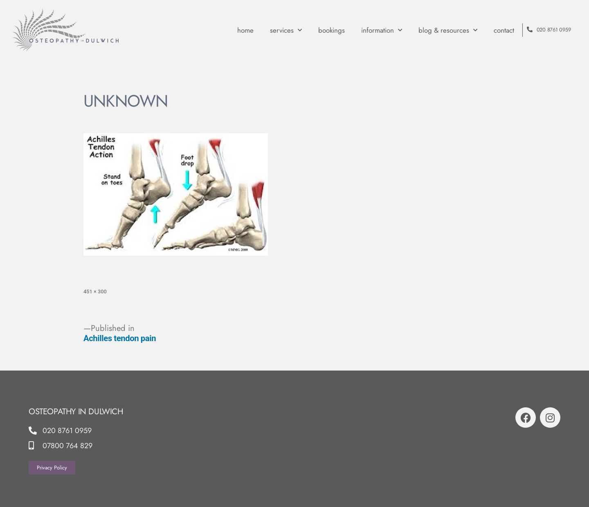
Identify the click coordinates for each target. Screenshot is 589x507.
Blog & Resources (447, 30)
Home (245, 30)
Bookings (331, 30)
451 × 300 (95, 291)
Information (381, 30)
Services (286, 30)
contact (504, 30)
